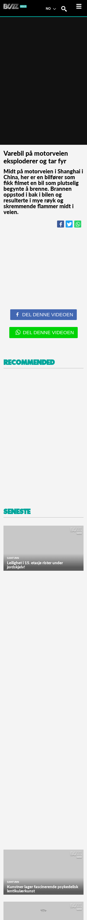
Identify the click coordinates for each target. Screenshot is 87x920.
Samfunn (13, 558)
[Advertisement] (43, 438)
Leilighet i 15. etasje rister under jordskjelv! (35, 564)
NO (51, 8)
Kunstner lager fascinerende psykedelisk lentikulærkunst (42, 888)
